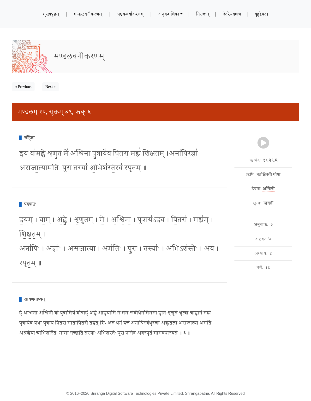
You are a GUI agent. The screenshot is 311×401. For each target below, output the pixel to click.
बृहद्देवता (261, 14)
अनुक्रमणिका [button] (168, 14)
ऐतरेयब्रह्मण (232, 14)
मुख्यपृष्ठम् (51, 14)
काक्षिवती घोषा (269, 174)
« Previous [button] (23, 87)
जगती (268, 203)
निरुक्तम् (202, 14)
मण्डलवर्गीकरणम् (88, 14)
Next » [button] (50, 87)
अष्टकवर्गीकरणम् (130, 14)
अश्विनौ (269, 188)
